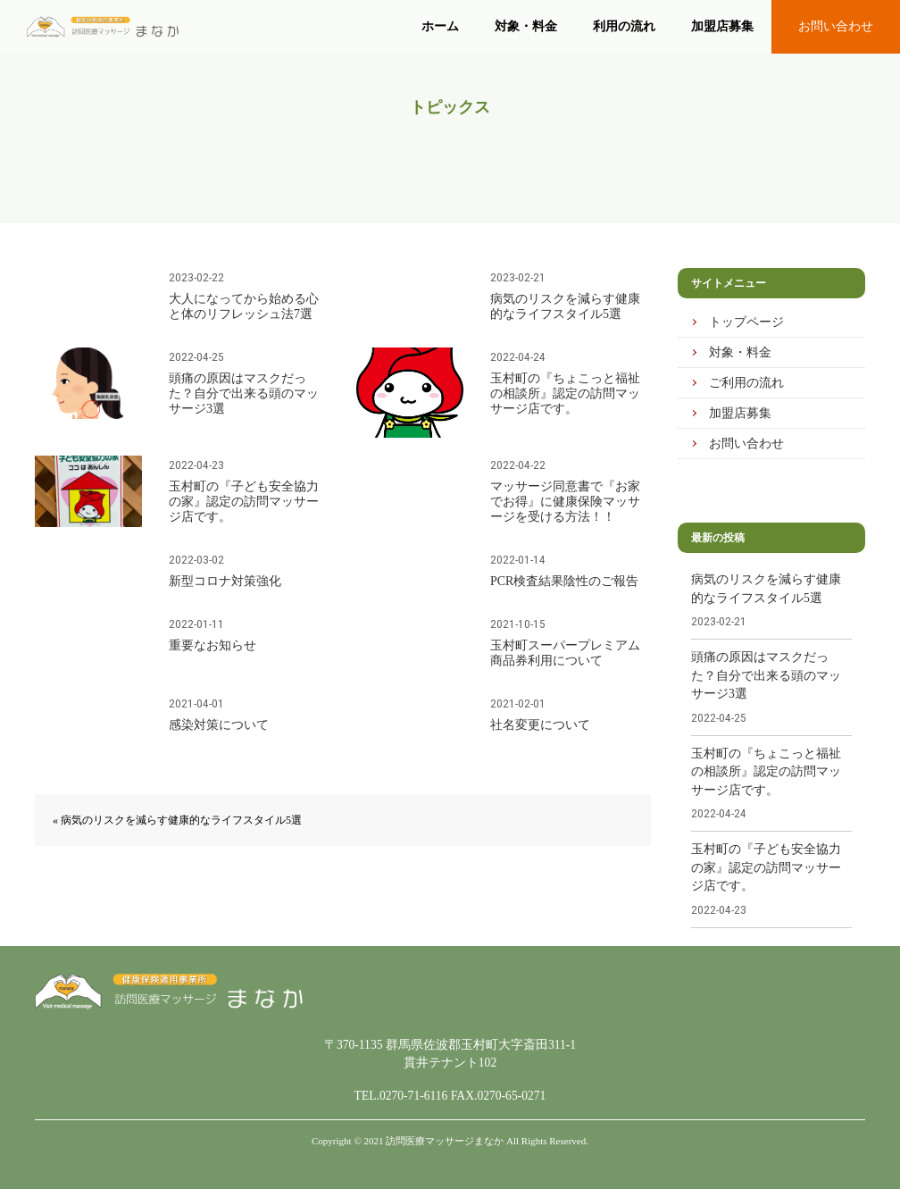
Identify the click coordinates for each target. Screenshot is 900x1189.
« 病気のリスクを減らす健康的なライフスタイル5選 (177, 820)
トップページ (746, 322)
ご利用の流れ (746, 382)
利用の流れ (624, 26)
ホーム (440, 26)
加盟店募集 (722, 26)
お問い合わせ (835, 26)
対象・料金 (526, 26)
